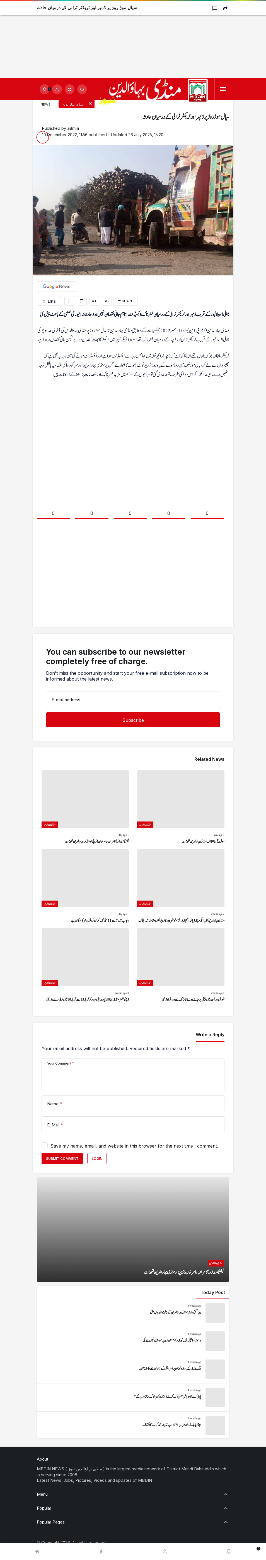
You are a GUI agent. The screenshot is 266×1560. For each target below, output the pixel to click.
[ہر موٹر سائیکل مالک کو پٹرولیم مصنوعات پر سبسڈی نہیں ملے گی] (133, 1341)
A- (107, 301)
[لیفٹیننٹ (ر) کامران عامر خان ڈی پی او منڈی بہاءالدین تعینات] (85, 807)
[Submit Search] (82, 89)
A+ (94, 301)
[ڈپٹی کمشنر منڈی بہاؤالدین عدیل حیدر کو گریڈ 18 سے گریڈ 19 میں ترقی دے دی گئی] (85, 965)
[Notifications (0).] (44, 89)
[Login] (57, 89)
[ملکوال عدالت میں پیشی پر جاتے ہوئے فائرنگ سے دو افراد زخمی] (180, 965)
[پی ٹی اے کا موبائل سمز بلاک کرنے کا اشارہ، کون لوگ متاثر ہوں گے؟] (133, 1397)
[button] (69, 89)
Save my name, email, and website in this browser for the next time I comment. (134, 1146)
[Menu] (223, 89)
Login (97, 1158)
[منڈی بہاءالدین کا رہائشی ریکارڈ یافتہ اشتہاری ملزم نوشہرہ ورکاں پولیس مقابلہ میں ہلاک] (180, 886)
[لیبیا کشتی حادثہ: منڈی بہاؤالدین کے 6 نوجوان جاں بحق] (133, 1313)
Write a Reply (210, 1034)
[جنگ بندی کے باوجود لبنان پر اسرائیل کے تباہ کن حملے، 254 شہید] (133, 1369)
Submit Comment (62, 1158)
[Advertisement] (133, 39)
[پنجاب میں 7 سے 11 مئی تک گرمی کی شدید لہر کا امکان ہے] (85, 886)
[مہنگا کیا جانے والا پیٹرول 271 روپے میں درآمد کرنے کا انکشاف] (133, 1425)
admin (73, 128)
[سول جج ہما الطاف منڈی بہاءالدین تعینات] (180, 807)
